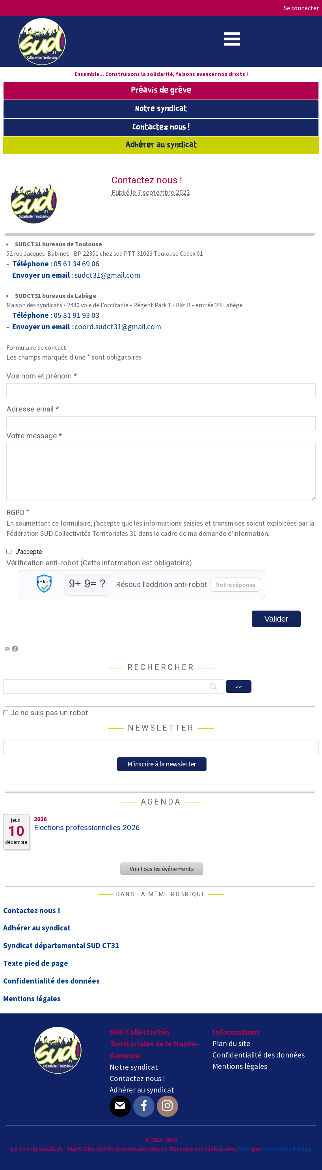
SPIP (244, 1148)
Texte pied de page (35, 963)
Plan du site (231, 1043)
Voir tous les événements (162, 869)
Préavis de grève (161, 90)
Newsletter (161, 728)
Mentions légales (32, 998)
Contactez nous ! (161, 127)
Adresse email (32, 408)
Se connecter (301, 8)
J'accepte (28, 551)
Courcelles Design (286, 1148)
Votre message (34, 435)
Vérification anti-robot (99, 562)
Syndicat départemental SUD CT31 (61, 945)
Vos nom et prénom (41, 375)
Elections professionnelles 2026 (87, 827)
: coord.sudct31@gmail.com (86, 326)
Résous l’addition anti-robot (161, 584)
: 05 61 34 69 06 (55, 263)
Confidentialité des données (51, 980)
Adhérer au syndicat (161, 145)
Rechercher (161, 667)
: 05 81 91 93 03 (55, 315)
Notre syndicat (161, 109)
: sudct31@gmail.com (75, 275)
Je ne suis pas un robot (45, 712)
